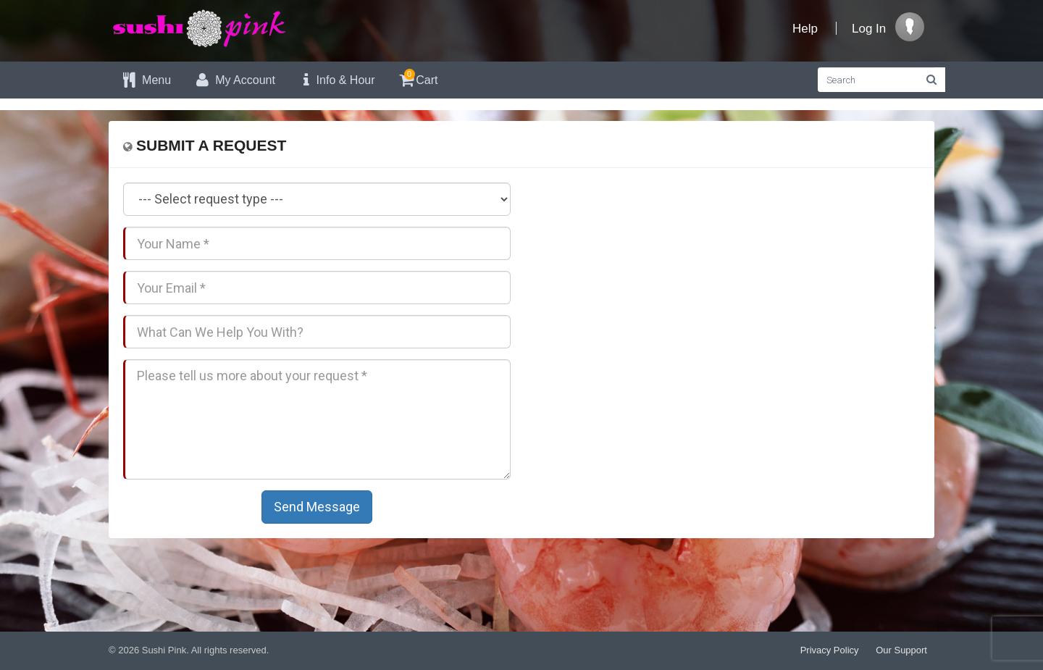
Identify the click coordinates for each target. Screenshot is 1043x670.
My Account (234, 80)
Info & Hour (336, 80)
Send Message (317, 506)
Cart (417, 78)
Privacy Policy (829, 650)
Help (805, 28)
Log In (869, 28)
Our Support (901, 650)
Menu (145, 80)
